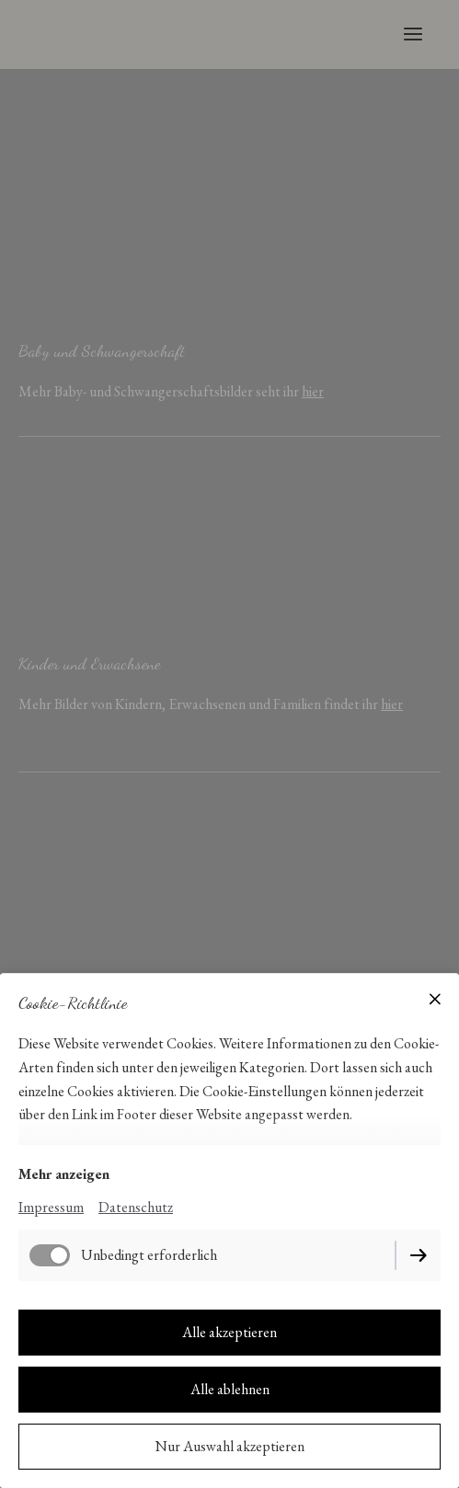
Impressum (51, 1207)
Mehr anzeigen (63, 1174)
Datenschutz (135, 1207)
